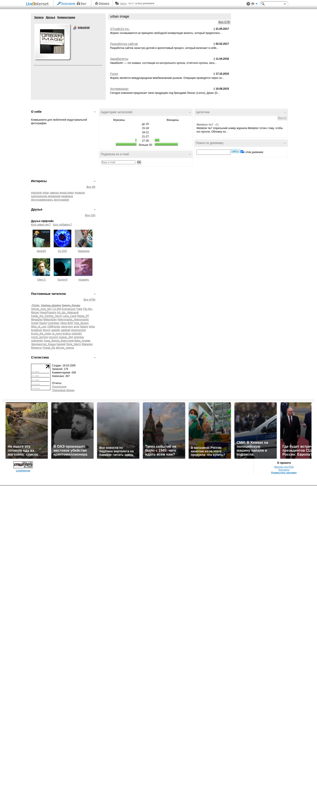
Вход (83, 3)
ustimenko (37, 340)
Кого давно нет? (41, 224)
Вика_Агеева (82, 340)
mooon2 (53, 337)
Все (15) (90, 215)
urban (45, 192)
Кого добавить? (62, 224)
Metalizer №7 (205, 124)
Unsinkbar (53, 323)
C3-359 (56, 308)
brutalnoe (36, 330)
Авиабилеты (119, 59)
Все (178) (224, 22)
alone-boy (67, 326)
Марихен (87, 344)
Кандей (60, 344)
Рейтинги (104, 3)
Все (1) (282, 117)
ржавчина (67, 196)
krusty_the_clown (41, 333)
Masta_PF (83, 316)
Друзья (50, 17)
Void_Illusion (81, 323)
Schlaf (34, 323)
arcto (76, 326)
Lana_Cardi (69, 316)
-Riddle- (35, 305)
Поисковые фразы (63, 390)
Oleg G (41, 279)
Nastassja (84, 251)
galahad (65, 330)
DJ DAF (62, 251)
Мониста (36, 347)
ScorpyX (62, 279)
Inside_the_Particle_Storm (46, 316)
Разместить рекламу (284, 472)
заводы (54, 192)
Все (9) (91, 186)
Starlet (43, 323)
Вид (254, 4)
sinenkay (79, 337)
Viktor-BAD (66, 323)
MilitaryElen (50, 319)
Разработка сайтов (124, 44)
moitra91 (77, 333)
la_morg (57, 333)
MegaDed (36, 319)
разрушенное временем (46, 196)
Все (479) (89, 299)
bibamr (84, 326)
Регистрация (68, 3)
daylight (41, 251)
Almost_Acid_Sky (41, 308)
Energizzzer (69, 308)
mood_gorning (39, 337)
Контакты (283, 469)
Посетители (59, 386)
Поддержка (248, 4)
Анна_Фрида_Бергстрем (59, 340)
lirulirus (67, 333)
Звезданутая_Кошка (43, 344)
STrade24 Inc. (120, 29)
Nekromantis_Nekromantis (73, 319)
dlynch (46, 330)
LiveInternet (38, 4)
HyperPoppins (48, 312)
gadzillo (55, 330)
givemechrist (78, 330)
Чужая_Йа (48, 347)
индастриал (66, 192)
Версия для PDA (284, 467)
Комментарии (66, 17)
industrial (75, 28)
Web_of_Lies (38, 326)
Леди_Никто (73, 344)
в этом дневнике (253, 152)
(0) (217, 124)
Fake (79, 308)
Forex (114, 74)
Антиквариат (119, 89)
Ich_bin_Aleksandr (68, 312)
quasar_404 (66, 337)
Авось (123, 3)
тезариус (83, 279)
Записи (39, 17)
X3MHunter (54, 326)
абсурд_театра (65, 347)
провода (80, 192)
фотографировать (42, 199)
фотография (61, 199)
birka (92, 326)
